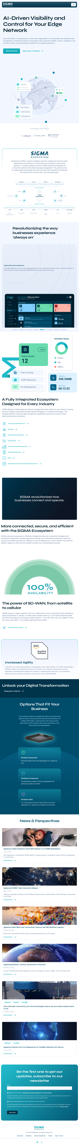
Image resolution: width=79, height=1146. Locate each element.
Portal (50, 1136)
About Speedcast (39, 1136)
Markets (28, 1136)
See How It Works (33, 51)
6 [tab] (50, 329)
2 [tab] (22, 146)
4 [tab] (36, 329)
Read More (10, 860)
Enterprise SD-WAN (17, 627)
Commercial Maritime (18, 424)
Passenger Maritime (17, 435)
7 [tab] (57, 329)
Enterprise (14, 441)
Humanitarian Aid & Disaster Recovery (24, 464)
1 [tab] (20, 146)
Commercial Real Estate (19, 447)
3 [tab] (25, 146)
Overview (20, 1136)
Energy (12, 429)
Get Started (11, 51)
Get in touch (59, 1136)
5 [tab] (43, 329)
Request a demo (14, 691)
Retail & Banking (16, 452)
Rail (11, 458)
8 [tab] (64, 329)
